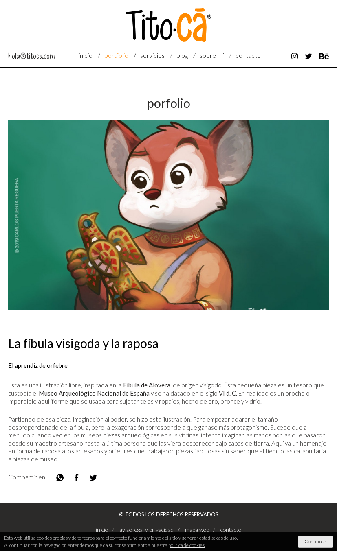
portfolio (116, 55)
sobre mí (212, 55)
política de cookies (186, 545)
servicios (152, 55)
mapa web (197, 529)
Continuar (315, 541)
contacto (248, 55)
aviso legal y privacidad (146, 529)
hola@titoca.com (31, 56)
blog (182, 55)
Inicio (86, 55)
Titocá (168, 25)
